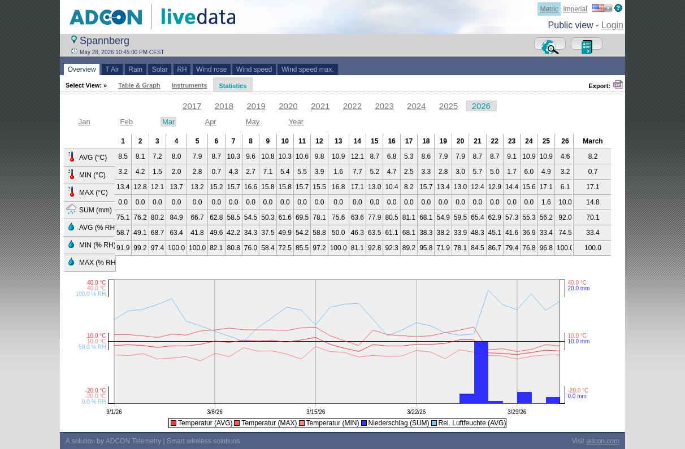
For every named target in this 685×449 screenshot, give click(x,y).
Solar (159, 69)
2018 (224, 106)
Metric (549, 9)
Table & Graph (139, 85)
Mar (168, 121)
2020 (288, 106)
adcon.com (602, 441)
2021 (320, 106)
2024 (416, 106)
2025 (448, 106)
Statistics (233, 85)
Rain (135, 69)
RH (182, 69)
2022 (352, 106)
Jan (84, 121)
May (253, 121)
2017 (192, 106)
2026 (481, 106)
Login (612, 25)
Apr (210, 121)
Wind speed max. (307, 69)
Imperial (575, 9)
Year (296, 121)
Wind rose (212, 69)
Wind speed (254, 69)
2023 (384, 106)
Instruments (189, 85)
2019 (256, 106)
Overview (81, 69)
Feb (126, 121)
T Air (112, 69)
